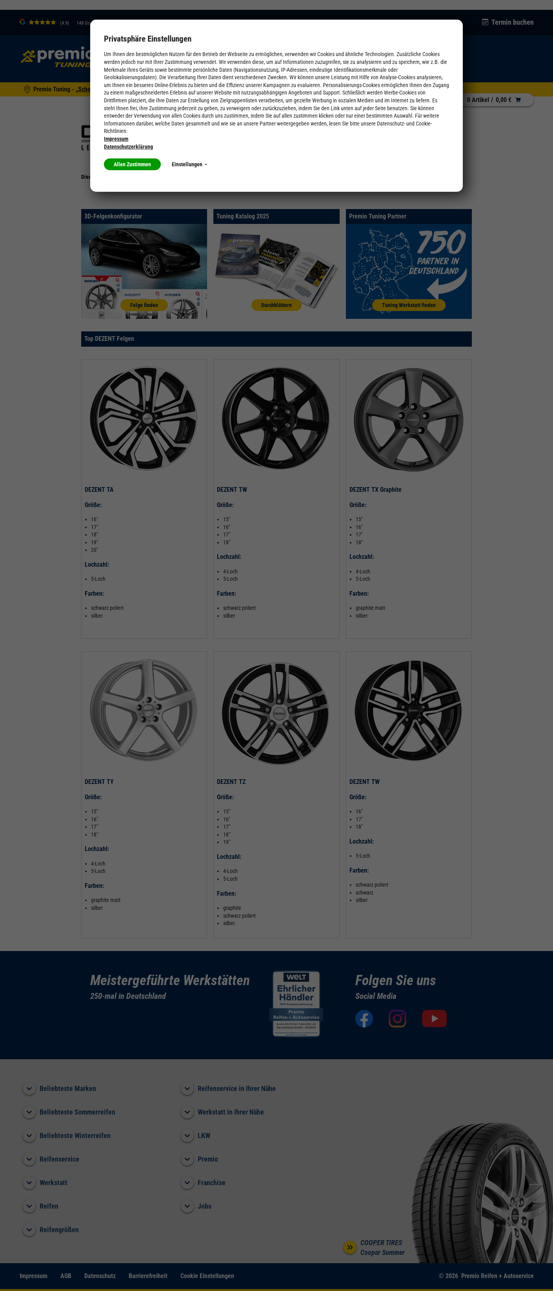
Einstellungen (189, 164)
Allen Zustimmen (132, 164)
